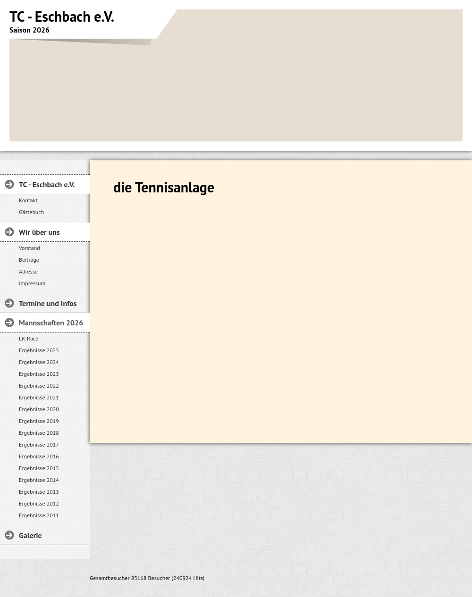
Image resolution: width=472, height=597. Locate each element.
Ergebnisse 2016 (39, 456)
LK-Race (28, 338)
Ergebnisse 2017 (39, 444)
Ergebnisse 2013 (39, 491)
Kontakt (28, 200)
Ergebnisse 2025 (39, 350)
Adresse (28, 271)
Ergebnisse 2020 (39, 409)
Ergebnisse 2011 (39, 515)
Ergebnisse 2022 (39, 385)
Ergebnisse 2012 (39, 503)
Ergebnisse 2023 (39, 373)
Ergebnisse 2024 (39, 361)
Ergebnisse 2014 (39, 479)
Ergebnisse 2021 (39, 397)
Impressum (32, 283)
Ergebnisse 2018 (39, 432)
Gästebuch (31, 212)
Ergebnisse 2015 (39, 468)
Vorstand (29, 247)
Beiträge (29, 259)
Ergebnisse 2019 (39, 420)
